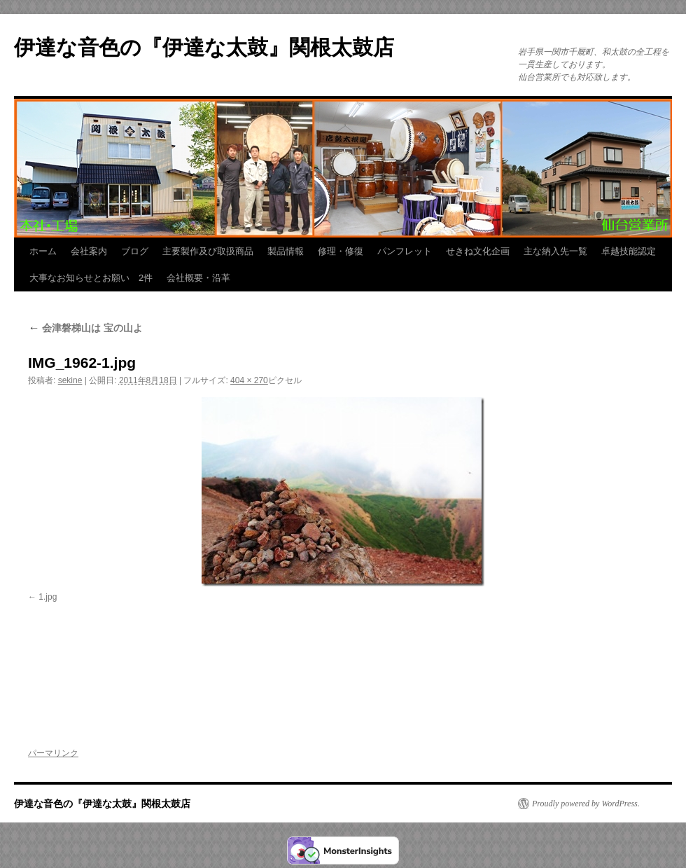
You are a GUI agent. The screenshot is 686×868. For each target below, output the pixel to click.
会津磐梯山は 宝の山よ (85, 327)
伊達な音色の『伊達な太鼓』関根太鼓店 (204, 47)
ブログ (134, 251)
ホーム (43, 251)
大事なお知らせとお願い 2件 (91, 278)
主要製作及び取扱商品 (207, 251)
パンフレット (404, 251)
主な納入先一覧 (555, 251)
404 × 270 (249, 380)
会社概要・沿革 (198, 278)
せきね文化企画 (478, 251)
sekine (70, 380)
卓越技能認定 (628, 251)
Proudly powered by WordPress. (586, 803)
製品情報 (285, 251)
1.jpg (47, 597)
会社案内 (89, 251)
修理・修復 (340, 251)
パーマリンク (53, 753)
